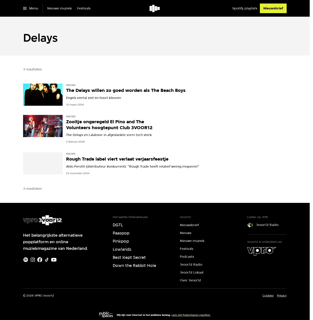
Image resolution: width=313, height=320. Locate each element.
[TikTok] (46, 259)
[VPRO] (261, 251)
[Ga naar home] (155, 8)
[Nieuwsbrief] (273, 8)
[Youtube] (53, 259)
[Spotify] (25, 259)
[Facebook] (39, 259)
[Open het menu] (30, 8)
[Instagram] (32, 259)
